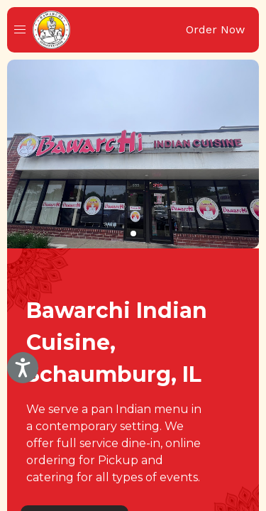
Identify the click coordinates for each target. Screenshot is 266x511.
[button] (20, 29)
